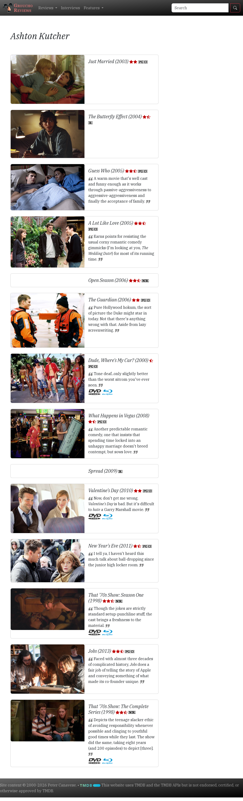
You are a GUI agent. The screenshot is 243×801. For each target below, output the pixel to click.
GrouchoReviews (18, 7)
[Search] (200, 7)
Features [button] (92, 7)
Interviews (70, 7)
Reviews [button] (46, 7)
